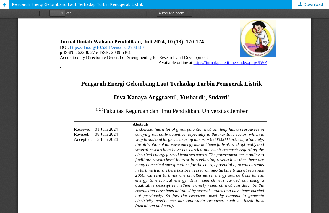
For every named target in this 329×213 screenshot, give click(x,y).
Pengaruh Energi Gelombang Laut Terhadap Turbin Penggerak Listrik (77, 4)
